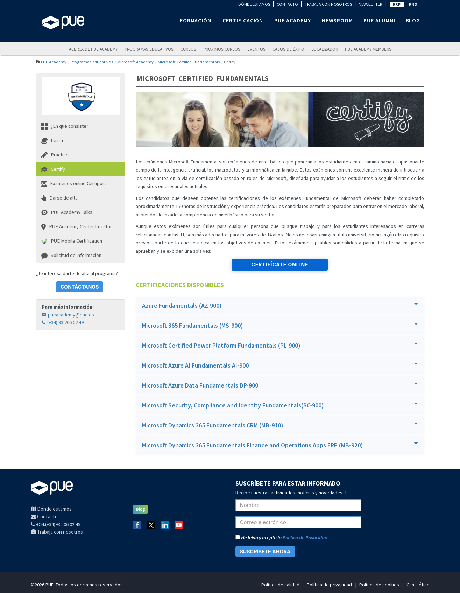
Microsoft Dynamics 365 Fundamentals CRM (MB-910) (280, 424)
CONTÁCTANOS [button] (80, 287)
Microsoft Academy (135, 61)
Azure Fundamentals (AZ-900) (280, 305)
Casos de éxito (288, 49)
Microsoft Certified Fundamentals (189, 61)
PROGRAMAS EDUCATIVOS (149, 49)
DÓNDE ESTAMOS (254, 4)
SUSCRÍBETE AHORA (265, 551)
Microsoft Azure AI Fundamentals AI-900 (280, 365)
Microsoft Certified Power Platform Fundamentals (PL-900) (280, 345)
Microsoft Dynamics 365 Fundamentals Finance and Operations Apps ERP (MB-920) (280, 444)
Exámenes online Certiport (73, 183)
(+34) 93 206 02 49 (63, 322)
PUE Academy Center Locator (76, 226)
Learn (52, 140)
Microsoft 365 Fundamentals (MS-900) (280, 325)
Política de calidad (280, 584)
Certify (53, 169)
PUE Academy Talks (66, 212)
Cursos (188, 49)
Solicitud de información (71, 255)
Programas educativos (92, 61)
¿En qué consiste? (65, 126)
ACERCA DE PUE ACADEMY (93, 49)
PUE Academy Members (368, 49)
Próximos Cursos (221, 49)
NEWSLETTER (370, 4)
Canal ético (418, 584)
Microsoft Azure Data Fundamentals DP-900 (280, 385)
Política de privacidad (329, 584)
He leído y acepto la (281, 538)
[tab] (280, 305)
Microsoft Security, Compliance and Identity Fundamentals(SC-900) (280, 404)
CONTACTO (287, 4)
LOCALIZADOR (324, 49)
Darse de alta (59, 198)
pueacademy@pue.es (68, 315)
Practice (55, 155)
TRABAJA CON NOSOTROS (328, 4)
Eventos (256, 49)
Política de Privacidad (305, 538)
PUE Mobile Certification (71, 241)
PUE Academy (53, 61)
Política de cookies (379, 584)
